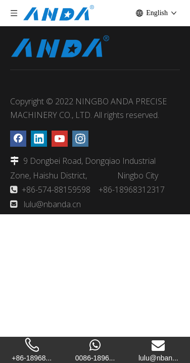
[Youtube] (60, 139)
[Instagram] (80, 139)
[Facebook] (18, 139)
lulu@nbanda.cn (52, 204)
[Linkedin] (39, 139)
